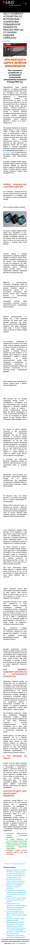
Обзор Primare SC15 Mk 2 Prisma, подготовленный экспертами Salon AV (16, 900)
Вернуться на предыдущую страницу (15, 863)
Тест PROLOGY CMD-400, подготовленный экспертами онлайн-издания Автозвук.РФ (15, 881)
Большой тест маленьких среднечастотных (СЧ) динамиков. (14, 886)
